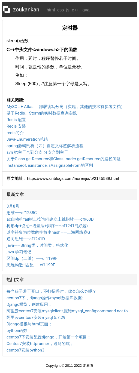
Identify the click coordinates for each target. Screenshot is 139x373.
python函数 (17, 330)
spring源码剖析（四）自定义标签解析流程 (45, 145)
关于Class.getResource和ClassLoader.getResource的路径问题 (64, 158)
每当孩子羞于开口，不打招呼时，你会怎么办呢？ (51, 291)
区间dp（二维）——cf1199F (32, 258)
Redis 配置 (16, 119)
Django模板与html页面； (29, 324)
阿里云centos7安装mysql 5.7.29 (36, 317)
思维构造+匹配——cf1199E (31, 265)
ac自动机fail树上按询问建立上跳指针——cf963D (50, 219)
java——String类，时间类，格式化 (37, 245)
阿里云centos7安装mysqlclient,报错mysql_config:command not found (71, 311)
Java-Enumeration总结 (27, 139)
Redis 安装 (16, 126)
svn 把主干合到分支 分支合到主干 (37, 152)
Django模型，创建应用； (29, 304)
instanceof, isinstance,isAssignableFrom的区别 (50, 165)
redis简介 (15, 132)
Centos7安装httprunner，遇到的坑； (40, 343)
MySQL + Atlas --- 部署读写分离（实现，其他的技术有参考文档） (66, 106)
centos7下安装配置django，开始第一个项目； (49, 337)
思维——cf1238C (22, 212)
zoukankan (26, 9)
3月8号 (13, 206)
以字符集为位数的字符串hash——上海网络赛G (48, 232)
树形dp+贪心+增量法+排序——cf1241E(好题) (47, 225)
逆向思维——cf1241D (26, 238)
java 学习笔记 (19, 251)
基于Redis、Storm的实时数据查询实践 (42, 113)
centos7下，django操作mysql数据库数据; (45, 297)
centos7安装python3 (25, 350)
